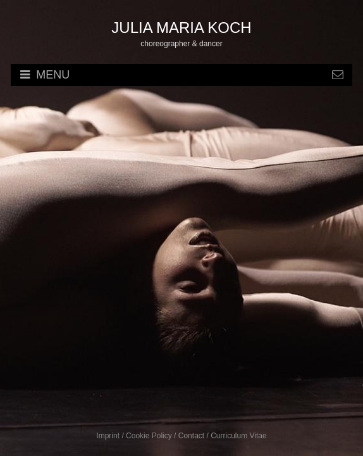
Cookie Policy (149, 435)
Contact (191, 435)
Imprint (108, 435)
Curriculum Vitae (238, 435)
